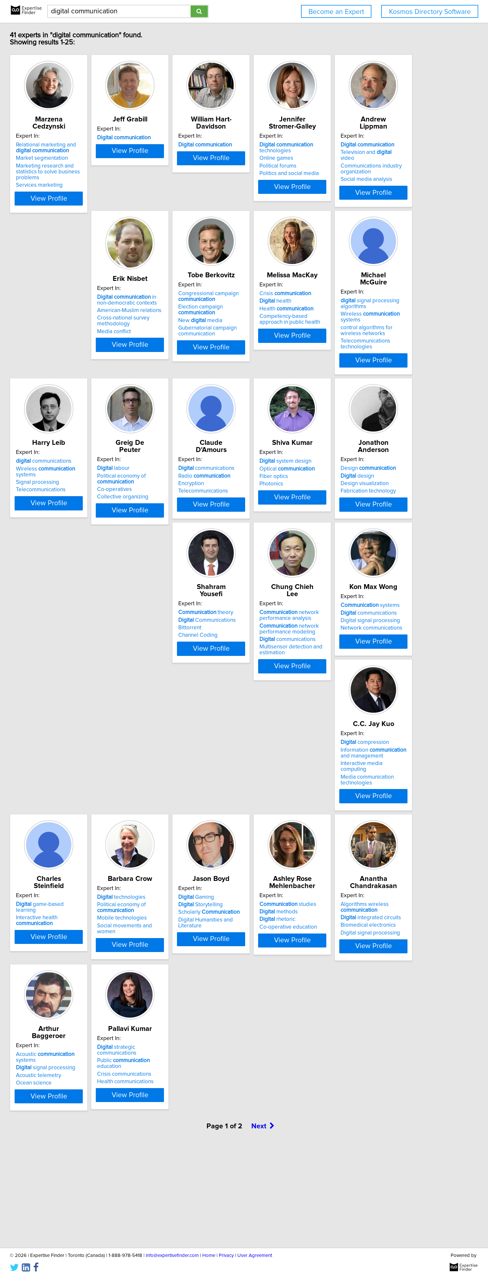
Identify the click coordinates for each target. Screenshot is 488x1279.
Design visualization (177, 656)
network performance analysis (377, 643)
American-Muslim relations (185, 327)
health (364, 317)
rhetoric (171, 986)
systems (85, 806)
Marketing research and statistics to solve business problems (95, 169)
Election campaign (272, 326)
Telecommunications (178, 498)
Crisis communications (83, 1152)
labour (266, 475)
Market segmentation (81, 158)
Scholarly (86, 986)
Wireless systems (96, 489)
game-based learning (284, 806)
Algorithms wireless (274, 974)
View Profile (96, 198)
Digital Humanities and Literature (95, 994)
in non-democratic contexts (188, 316)
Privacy (226, 1255)
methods (172, 979)
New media (272, 337)
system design (81, 641)
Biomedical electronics (278, 992)
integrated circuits (280, 984)
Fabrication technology (180, 663)
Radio (374, 483)
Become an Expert (336, 11)
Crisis (373, 310)
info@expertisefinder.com (172, 1255)
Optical (83, 648)
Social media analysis (81, 339)
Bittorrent (261, 656)
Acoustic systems (387, 971)
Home (208, 1255)
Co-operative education (181, 994)
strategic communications (95, 1136)
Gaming (73, 971)
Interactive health (290, 813)
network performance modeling (377, 657)
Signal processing (174, 491)
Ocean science (365, 994)
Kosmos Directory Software (430, 11)
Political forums (366, 166)
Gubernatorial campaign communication (279, 347)
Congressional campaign (280, 313)
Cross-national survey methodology (179, 337)
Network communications (86, 829)
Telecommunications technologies (80, 513)
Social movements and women (385, 834)
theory (277, 641)
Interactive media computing (187, 827)
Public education (94, 1144)
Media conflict (170, 348)
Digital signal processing (85, 821)
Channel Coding (270, 663)
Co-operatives (267, 496)
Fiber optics (70, 656)
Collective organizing (276, 504)
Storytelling (78, 979)
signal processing (377, 979)
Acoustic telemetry (370, 986)
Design (180, 641)
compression (177, 806)
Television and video (88, 317)
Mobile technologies (372, 827)
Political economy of (274, 486)
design (169, 648)
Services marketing (79, 179)
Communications (279, 648)
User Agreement (254, 1255)
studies (181, 971)
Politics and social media (377, 173)
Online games (365, 158)
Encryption (360, 491)
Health (375, 325)
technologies (374, 148)
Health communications (84, 1159)
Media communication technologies (179, 837)
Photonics (67, 663)
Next (263, 1223)
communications (180, 475)
